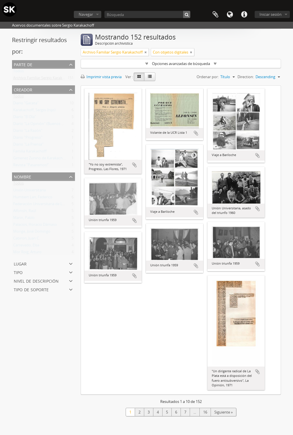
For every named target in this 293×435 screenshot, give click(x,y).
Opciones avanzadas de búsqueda (181, 63)
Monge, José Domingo (31, 232)
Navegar (86, 14)
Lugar (20, 263)
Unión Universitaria (29, 191)
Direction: (245, 76)
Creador (23, 89)
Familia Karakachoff (30, 152)
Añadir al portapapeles (134, 165)
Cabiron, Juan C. (26, 239)
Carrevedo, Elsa (26, 246)
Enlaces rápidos (244, 14)
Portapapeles (215, 14)
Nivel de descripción (36, 280)
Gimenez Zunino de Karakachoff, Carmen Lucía (52, 159)
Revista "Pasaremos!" (31, 166)
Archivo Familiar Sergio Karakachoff (43, 79)
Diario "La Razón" (27, 131)
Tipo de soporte (31, 289)
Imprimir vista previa (101, 76)
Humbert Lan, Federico (32, 198)
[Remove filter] (145, 52)
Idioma (230, 14)
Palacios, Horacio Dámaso (35, 225)
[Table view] (149, 76)
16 (205, 412)
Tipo (18, 272)
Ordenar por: (208, 76)
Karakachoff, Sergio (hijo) (34, 111)
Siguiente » (223, 412)
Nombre (22, 176)
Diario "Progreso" (27, 138)
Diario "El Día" (24, 118)
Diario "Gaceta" (26, 104)
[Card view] (139, 76)
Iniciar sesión (271, 14)
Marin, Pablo (24, 218)
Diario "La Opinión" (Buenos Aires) (42, 124)
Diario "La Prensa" (28, 145)
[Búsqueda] (147, 14)
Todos (18, 72)
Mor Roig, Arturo (27, 253)
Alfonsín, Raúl (24, 211)
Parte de (23, 64)
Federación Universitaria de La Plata (43, 205)
